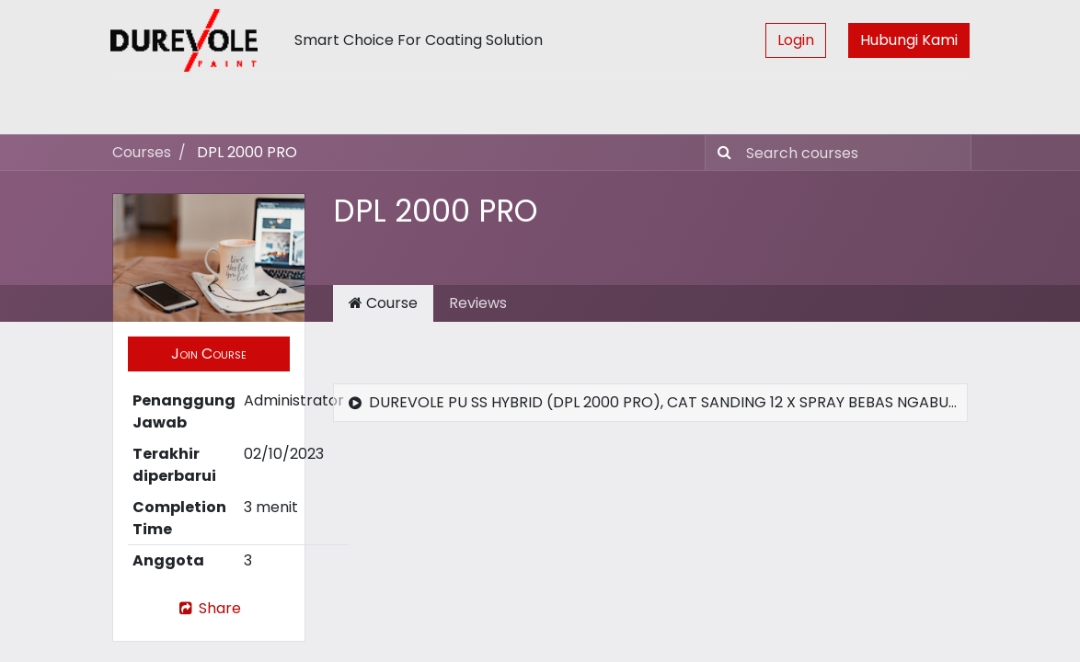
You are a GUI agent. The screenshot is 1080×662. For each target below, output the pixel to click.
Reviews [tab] (478, 303)
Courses (141, 152)
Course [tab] (383, 303)
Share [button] (209, 608)
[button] (209, 354)
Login (794, 40)
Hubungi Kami (907, 40)
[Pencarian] (721, 152)
